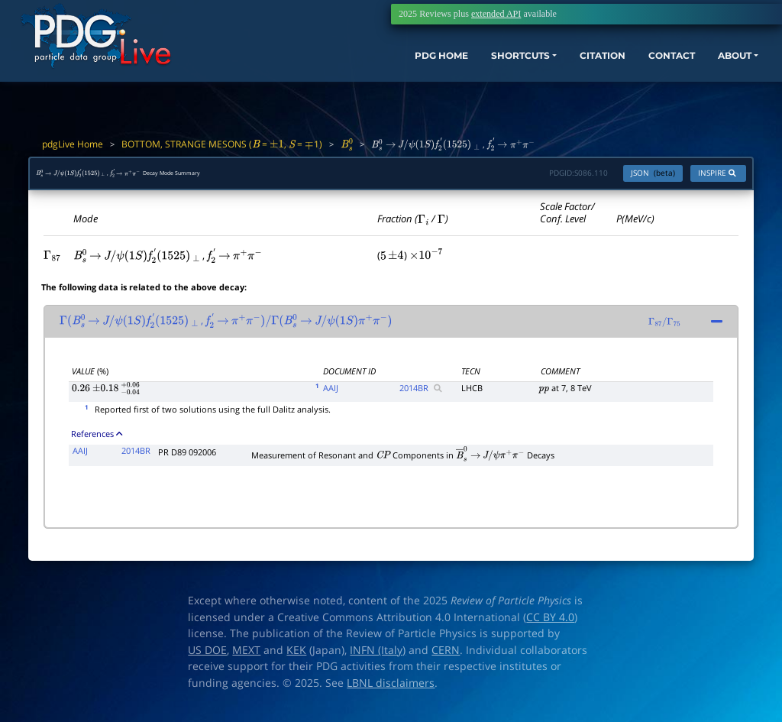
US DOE (207, 658)
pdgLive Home (72, 144)
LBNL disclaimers (391, 691)
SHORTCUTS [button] (468, 67)
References (96, 441)
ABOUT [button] (717, 67)
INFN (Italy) (378, 658)
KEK (296, 658)
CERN (445, 658)
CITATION (565, 67)
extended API (496, 13)
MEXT (246, 658)
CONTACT (644, 67)
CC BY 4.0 (550, 625)
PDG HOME (374, 67)
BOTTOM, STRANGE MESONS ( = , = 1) (221, 144)
